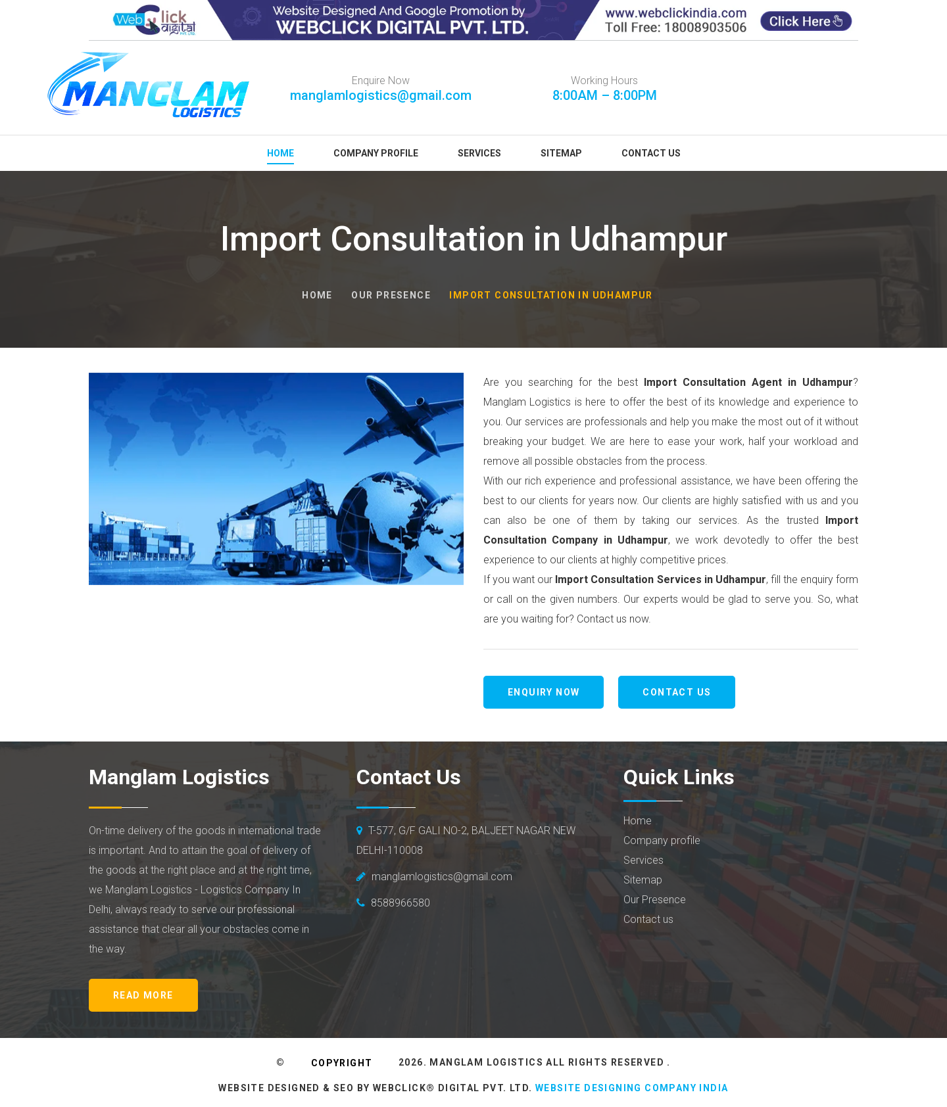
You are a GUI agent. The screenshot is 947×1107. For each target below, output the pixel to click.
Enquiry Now (543, 692)
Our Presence (391, 295)
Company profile (661, 840)
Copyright (342, 1063)
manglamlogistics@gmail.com (381, 95)
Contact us (677, 692)
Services (479, 153)
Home (280, 153)
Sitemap (561, 153)
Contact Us (651, 153)
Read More (143, 995)
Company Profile (375, 153)
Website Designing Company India (631, 1088)
